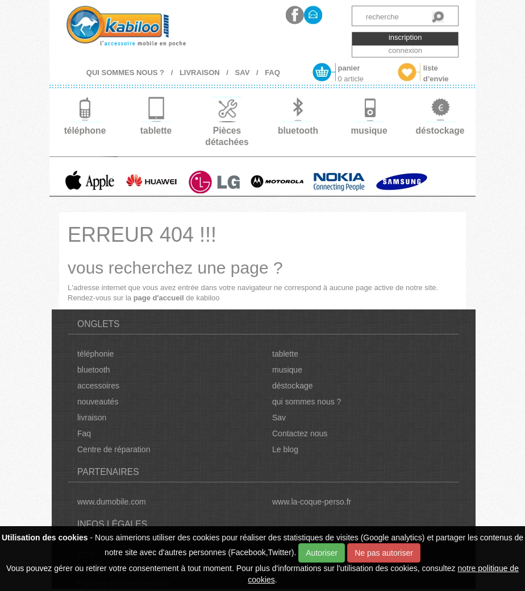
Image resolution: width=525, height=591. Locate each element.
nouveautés (97, 401)
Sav (279, 417)
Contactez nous (299, 433)
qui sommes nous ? (306, 401)
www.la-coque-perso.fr (311, 501)
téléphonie (95, 353)
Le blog (285, 449)
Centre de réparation (113, 449)
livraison (91, 417)
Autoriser (322, 552)
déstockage (292, 385)
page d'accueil (159, 298)
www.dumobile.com (111, 501)
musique (287, 369)
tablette (285, 353)
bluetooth (93, 369)
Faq (84, 433)
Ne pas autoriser (384, 552)
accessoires (98, 385)
